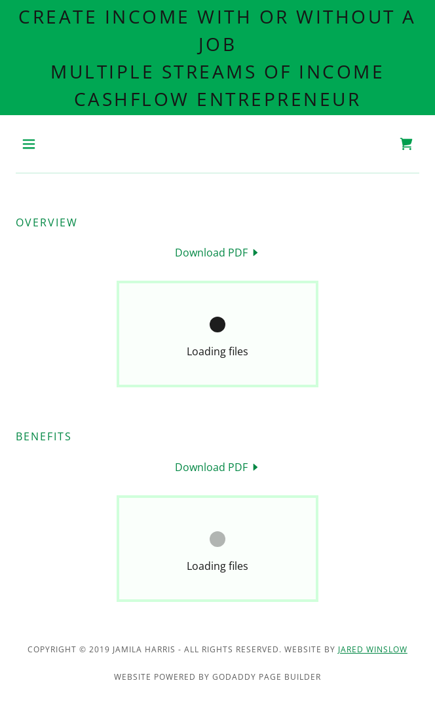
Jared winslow (372, 649)
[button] (46, 144)
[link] (406, 144)
